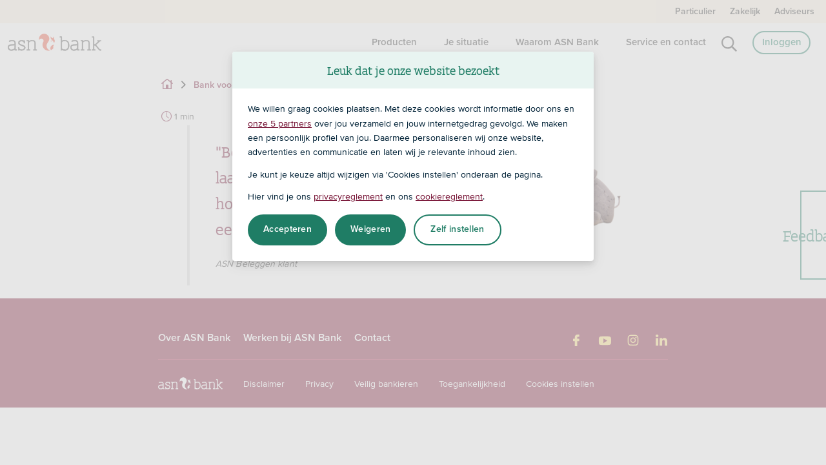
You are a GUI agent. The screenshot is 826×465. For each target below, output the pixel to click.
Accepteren (287, 229)
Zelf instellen (457, 229)
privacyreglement (348, 196)
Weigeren (370, 229)
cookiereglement (449, 196)
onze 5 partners (280, 123)
